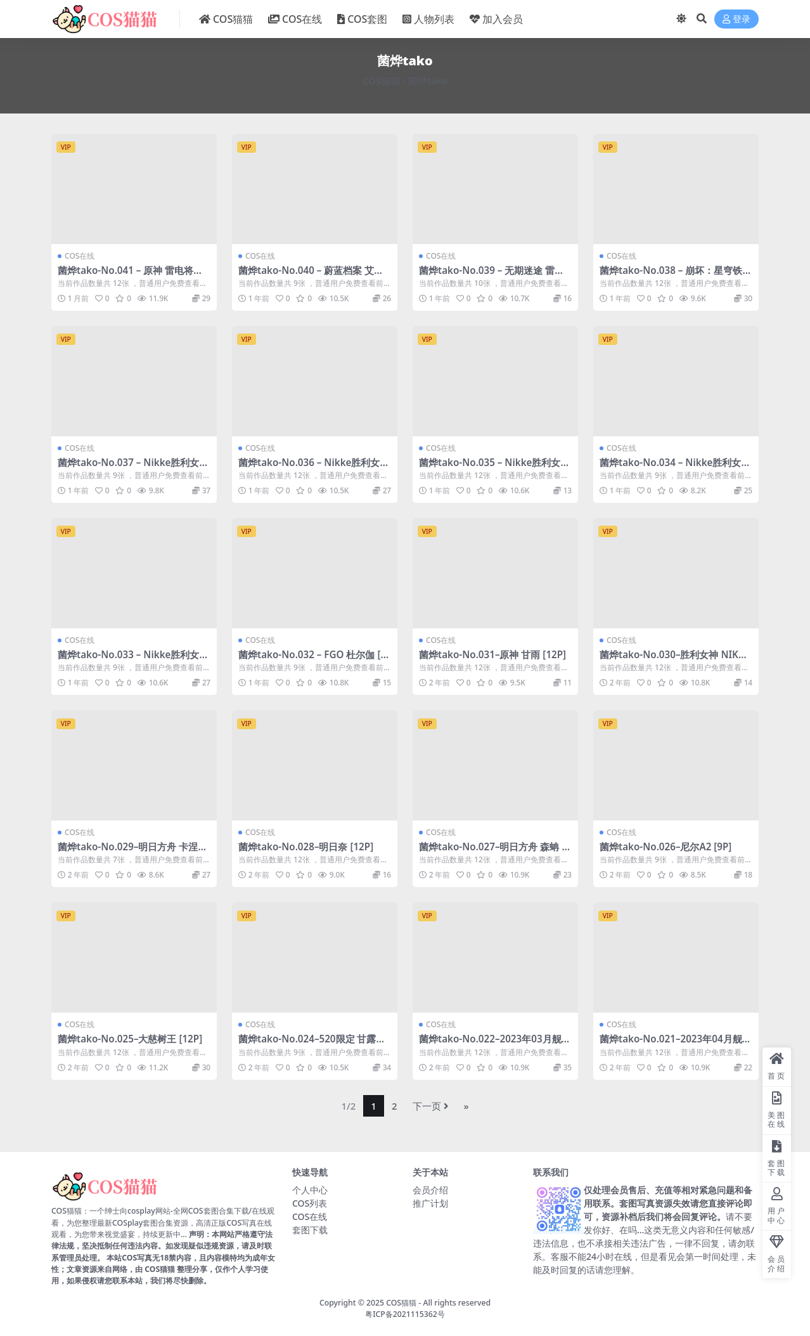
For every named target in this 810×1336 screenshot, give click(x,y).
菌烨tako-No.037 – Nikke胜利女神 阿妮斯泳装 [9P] (133, 468)
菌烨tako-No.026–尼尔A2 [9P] (665, 846)
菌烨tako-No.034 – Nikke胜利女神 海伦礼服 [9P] (675, 468)
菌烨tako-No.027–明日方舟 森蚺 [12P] (494, 852)
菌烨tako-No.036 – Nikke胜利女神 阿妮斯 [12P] (313, 468)
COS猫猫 (381, 80)
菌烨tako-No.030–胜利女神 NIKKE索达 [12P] (675, 660)
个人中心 (310, 1190)
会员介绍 (430, 1190)
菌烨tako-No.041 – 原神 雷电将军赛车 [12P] (130, 276)
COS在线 (79, 255)
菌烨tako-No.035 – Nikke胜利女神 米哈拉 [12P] (494, 468)
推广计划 (430, 1203)
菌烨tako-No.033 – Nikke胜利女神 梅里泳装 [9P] (133, 660)
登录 (736, 19)
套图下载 (310, 1230)
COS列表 (309, 1203)
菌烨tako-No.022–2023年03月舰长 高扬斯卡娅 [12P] (495, 1044)
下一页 (431, 1105)
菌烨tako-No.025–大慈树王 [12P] (130, 1038)
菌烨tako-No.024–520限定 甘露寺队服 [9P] (311, 1044)
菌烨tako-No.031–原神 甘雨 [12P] (492, 654)
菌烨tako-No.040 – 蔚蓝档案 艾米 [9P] (310, 276)
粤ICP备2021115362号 (405, 1314)
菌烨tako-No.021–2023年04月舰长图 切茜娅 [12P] (676, 1044)
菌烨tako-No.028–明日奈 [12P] (305, 846)
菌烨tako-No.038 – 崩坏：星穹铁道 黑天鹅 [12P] (676, 276)
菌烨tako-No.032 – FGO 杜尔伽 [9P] (312, 660)
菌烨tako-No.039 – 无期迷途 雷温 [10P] (491, 276)
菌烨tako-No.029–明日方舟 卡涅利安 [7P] (132, 852)
